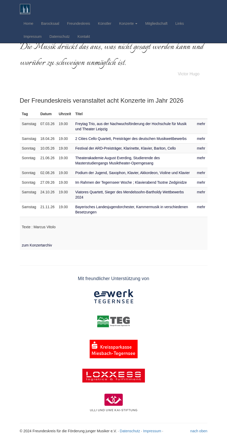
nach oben (198, 431)
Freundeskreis (78, 23)
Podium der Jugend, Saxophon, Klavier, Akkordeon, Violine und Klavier (132, 173)
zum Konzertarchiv (37, 245)
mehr (201, 124)
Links (179, 23)
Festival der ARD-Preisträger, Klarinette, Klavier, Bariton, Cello (125, 148)
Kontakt (84, 36)
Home (28, 23)
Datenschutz (60, 36)
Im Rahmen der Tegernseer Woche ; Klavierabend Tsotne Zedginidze (131, 182)
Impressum (33, 36)
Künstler (104, 23)
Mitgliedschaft (156, 23)
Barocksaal (50, 23)
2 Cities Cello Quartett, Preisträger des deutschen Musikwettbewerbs (131, 139)
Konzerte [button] (128, 23)
